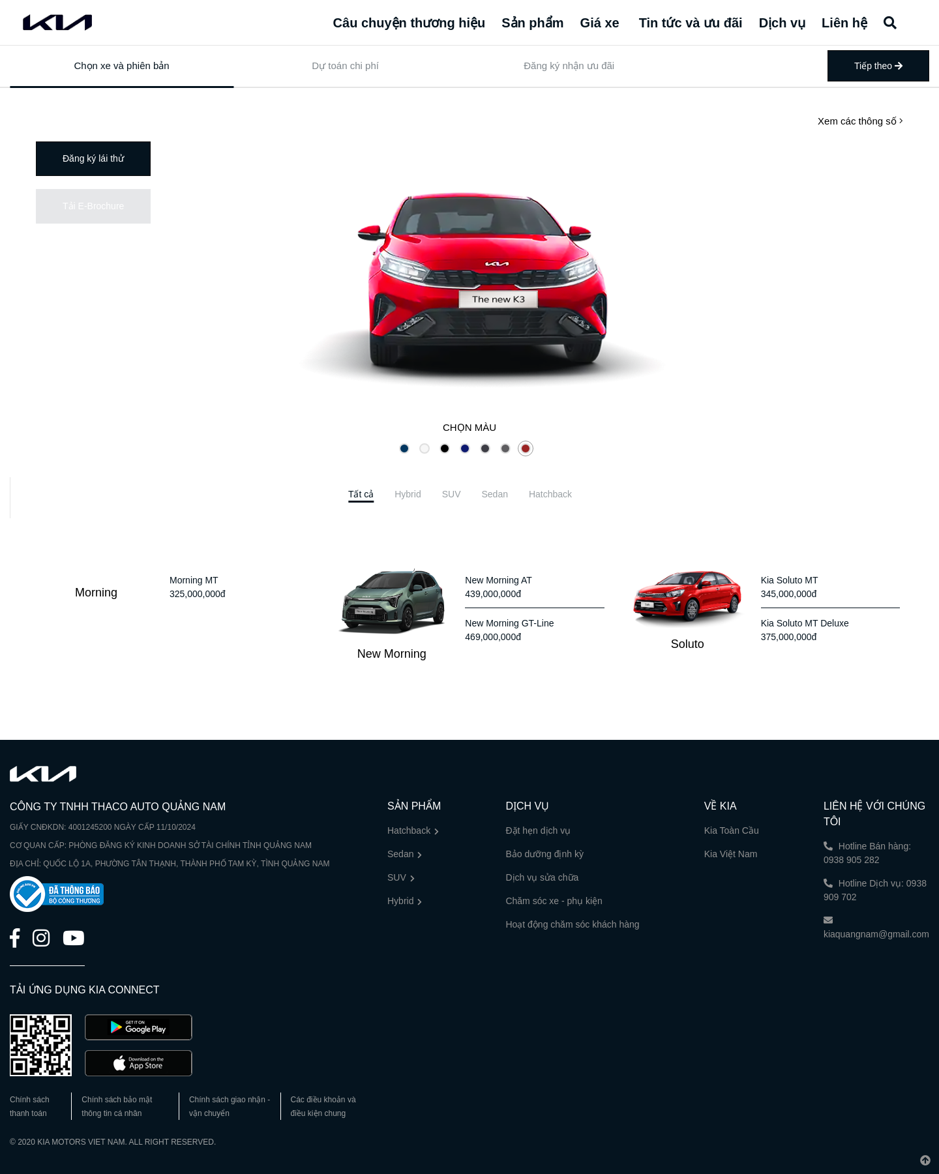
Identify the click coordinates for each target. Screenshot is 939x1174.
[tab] (361, 494)
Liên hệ (844, 23)
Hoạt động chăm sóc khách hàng (572, 924)
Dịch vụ (782, 23)
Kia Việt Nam (731, 854)
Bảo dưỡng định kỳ (544, 854)
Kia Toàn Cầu (731, 830)
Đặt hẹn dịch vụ (538, 830)
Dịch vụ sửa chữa (541, 877)
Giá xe (599, 23)
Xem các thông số (860, 120)
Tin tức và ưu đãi (691, 23)
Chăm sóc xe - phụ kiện (554, 901)
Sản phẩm (532, 23)
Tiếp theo (878, 66)
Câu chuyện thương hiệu (409, 23)
